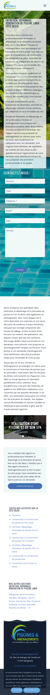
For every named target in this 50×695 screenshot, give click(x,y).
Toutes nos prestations (25, 665)
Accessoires (22, 76)
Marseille (31, 604)
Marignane (14, 594)
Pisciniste (16, 515)
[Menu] (44, 5)
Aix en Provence (27, 594)
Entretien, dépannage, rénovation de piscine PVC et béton (25, 548)
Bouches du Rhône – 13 (20, 607)
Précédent (10, 427)
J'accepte (17, 690)
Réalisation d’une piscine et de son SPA (25, 425)
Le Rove (22, 604)
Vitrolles (12, 597)
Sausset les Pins (23, 601)
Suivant (40, 427)
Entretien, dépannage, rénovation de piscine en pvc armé (25, 530)
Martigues (22, 597)
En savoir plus (31, 690)
